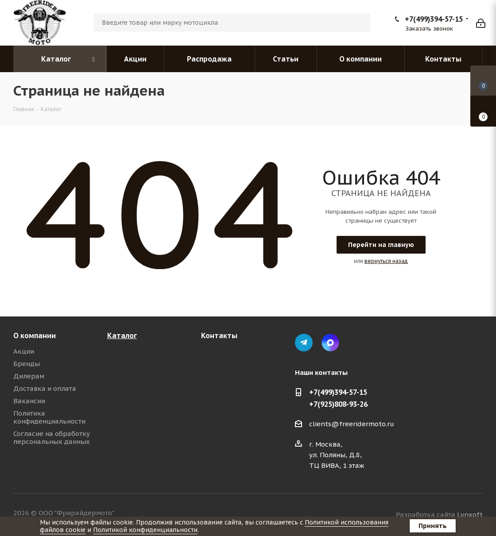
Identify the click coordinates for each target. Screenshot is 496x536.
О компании (34, 335)
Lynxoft (470, 514)
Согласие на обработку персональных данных (51, 437)
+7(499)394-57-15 (434, 19)
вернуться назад (386, 261)
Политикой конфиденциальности (145, 530)
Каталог (122, 335)
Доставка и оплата (44, 388)
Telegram (304, 342)
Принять (432, 526)
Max (330, 342)
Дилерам (28, 376)
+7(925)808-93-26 (338, 404)
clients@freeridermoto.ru (351, 424)
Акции (23, 351)
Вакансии (29, 401)
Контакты (219, 335)
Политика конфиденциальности (49, 417)
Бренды (26, 363)
